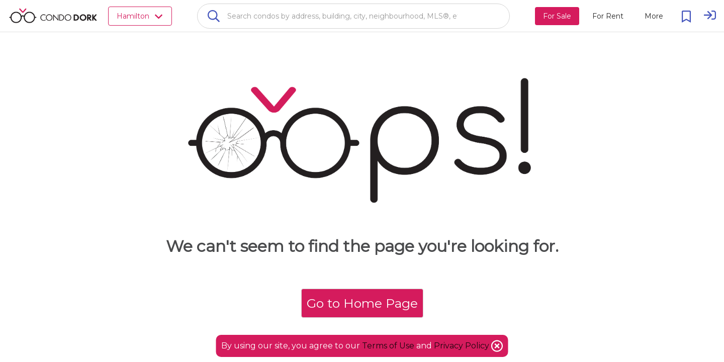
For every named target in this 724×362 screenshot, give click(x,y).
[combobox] (353, 16)
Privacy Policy (462, 345)
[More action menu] (654, 16)
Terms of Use (388, 345)
